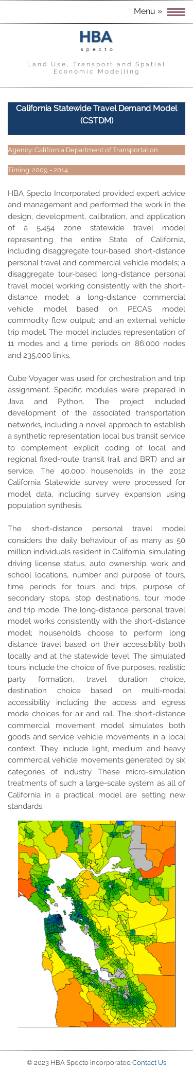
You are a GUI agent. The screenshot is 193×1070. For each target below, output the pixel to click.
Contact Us (149, 1062)
